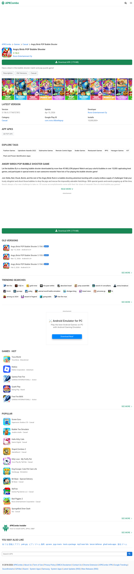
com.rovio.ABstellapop (54, 120)
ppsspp (17, 291)
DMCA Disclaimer (64, 565)
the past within (47, 285)
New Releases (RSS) (90, 569)
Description (8, 73)
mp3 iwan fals (82, 544)
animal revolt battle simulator (47, 291)
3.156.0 (11, 113)
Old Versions (21, 73)
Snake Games (80, 151)
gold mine (31, 285)
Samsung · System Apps (52, 569)
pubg (28, 291)
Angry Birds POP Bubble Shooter (29, 49)
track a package (69, 544)
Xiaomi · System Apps (32, 569)
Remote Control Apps (64, 151)
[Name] (64, 554)
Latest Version (11, 104)
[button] (125, 3)
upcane (49, 544)
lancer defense (96, 544)
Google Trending (120, 565)
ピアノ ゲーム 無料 (37, 544)
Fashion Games (9, 151)
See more (126, 273)
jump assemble (81, 285)
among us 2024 (10, 296)
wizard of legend (29, 296)
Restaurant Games (95, 151)
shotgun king (69, 291)
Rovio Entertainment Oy (22, 56)
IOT (127, 151)
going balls (45, 296)
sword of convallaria (101, 285)
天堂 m (19, 285)
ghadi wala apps (109, 544)
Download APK (67, 62)
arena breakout (121, 285)
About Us (28, 565)
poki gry (24, 544)
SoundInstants (8, 569)
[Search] (129, 554)
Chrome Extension (90, 565)
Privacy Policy (49, 565)
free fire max (60, 296)
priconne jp (99, 291)
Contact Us (77, 565)
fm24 (7, 291)
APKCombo (6, 44)
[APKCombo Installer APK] (67, 527)
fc (110, 291)
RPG (106, 151)
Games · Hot (9, 351)
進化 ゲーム (122, 544)
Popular (7, 413)
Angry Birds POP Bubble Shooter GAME (25, 164)
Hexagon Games (117, 151)
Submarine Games (46, 151)
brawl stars (85, 291)
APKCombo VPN (106, 565)
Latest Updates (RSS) (71, 569)
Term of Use (38, 565)
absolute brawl (64, 285)
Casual (34, 73)
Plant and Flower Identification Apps (16, 156)
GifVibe (18, 569)
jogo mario (57, 544)
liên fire (7, 285)
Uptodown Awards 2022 (27, 151)
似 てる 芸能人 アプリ (11, 544)
